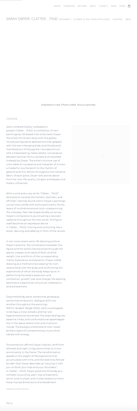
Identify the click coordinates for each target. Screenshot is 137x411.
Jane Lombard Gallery (23, 6)
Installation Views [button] (100, 19)
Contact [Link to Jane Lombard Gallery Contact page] (103, 6)
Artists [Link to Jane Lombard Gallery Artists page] (57, 6)
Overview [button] (117, 19)
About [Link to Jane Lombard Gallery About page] (93, 6)
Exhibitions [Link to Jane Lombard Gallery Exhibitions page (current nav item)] (69, 6)
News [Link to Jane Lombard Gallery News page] (113, 6)
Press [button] (128, 19)
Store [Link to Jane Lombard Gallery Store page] (122, 6)
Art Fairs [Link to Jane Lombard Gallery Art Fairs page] (82, 6)
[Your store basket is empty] (129, 6)
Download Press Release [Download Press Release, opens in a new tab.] (17, 389)
